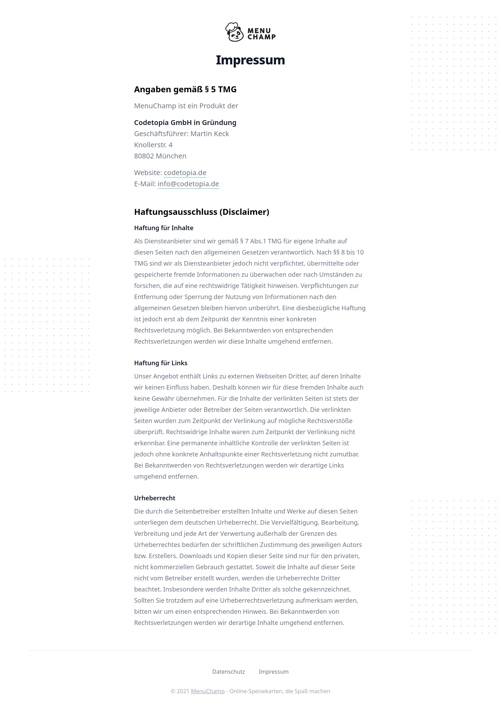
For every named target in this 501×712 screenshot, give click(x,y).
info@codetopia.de (188, 183)
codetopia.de (185, 172)
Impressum (274, 671)
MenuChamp (208, 691)
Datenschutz (228, 671)
